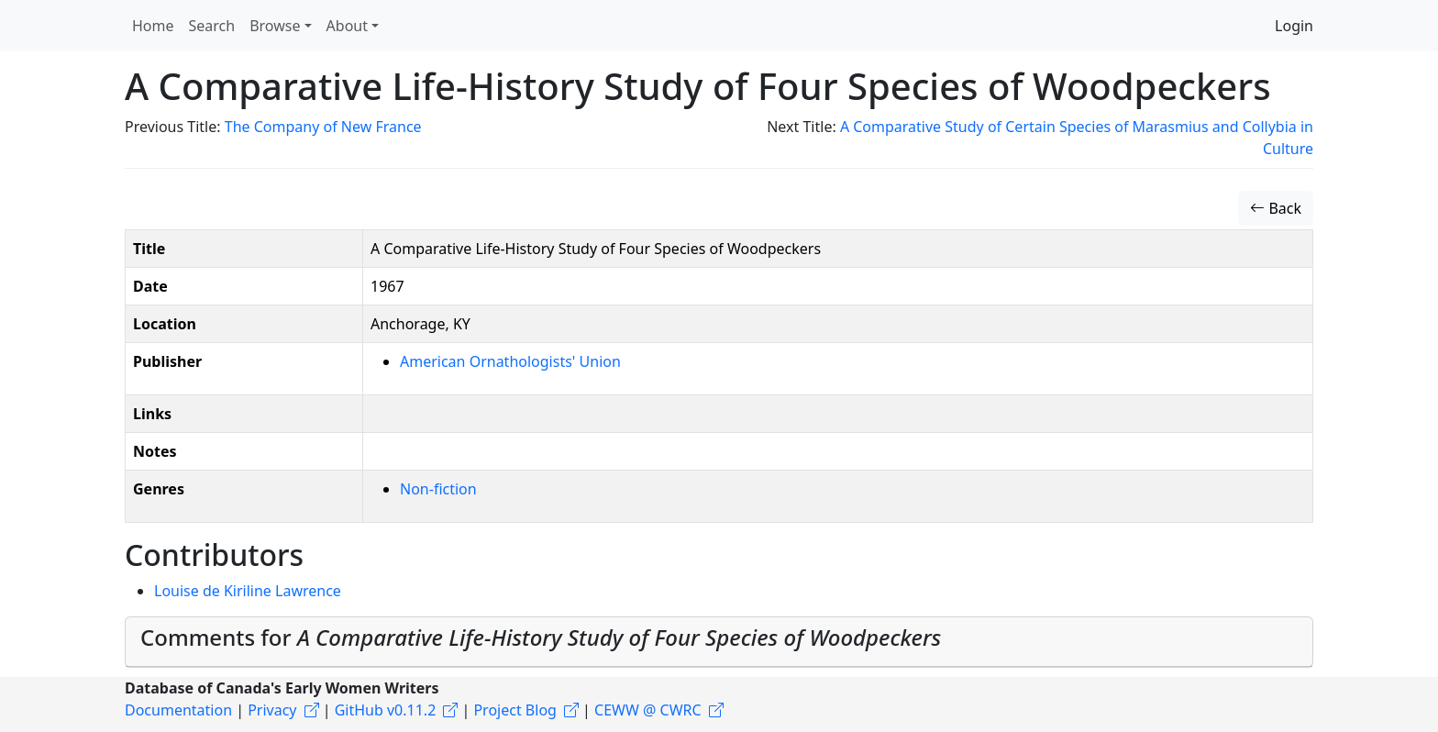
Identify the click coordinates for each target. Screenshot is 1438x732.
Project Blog (514, 710)
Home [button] (153, 26)
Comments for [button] (540, 637)
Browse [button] (274, 26)
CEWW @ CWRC (648, 710)
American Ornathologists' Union (510, 361)
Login (1294, 26)
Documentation (178, 710)
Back (1275, 208)
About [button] (347, 26)
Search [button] (212, 26)
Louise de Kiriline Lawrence (247, 591)
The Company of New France (323, 126)
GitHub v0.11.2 (386, 710)
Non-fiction (438, 489)
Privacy (272, 710)
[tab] (719, 642)
